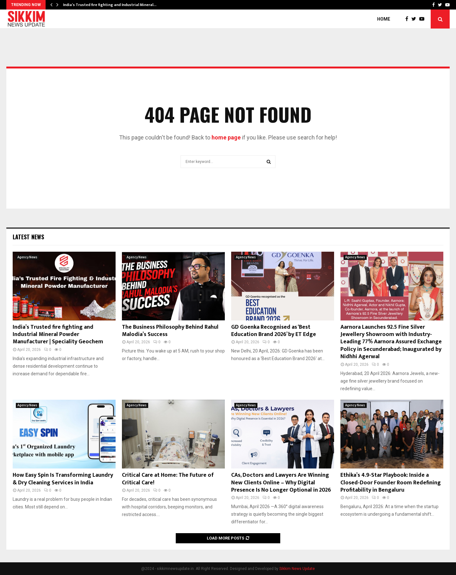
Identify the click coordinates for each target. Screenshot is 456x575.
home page (226, 137)
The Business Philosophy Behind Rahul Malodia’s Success (170, 330)
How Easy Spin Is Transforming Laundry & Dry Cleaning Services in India (63, 478)
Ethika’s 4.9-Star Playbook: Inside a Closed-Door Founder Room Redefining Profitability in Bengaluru (390, 482)
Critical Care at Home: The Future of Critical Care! (168, 478)
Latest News (28, 237)
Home (383, 19)
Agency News (27, 257)
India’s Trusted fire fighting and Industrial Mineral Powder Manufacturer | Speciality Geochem (58, 334)
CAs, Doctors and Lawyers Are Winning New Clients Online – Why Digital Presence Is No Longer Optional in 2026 (281, 482)
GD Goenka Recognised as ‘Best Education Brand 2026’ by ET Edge (273, 330)
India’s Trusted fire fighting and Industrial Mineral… (109, 5)
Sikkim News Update (297, 568)
